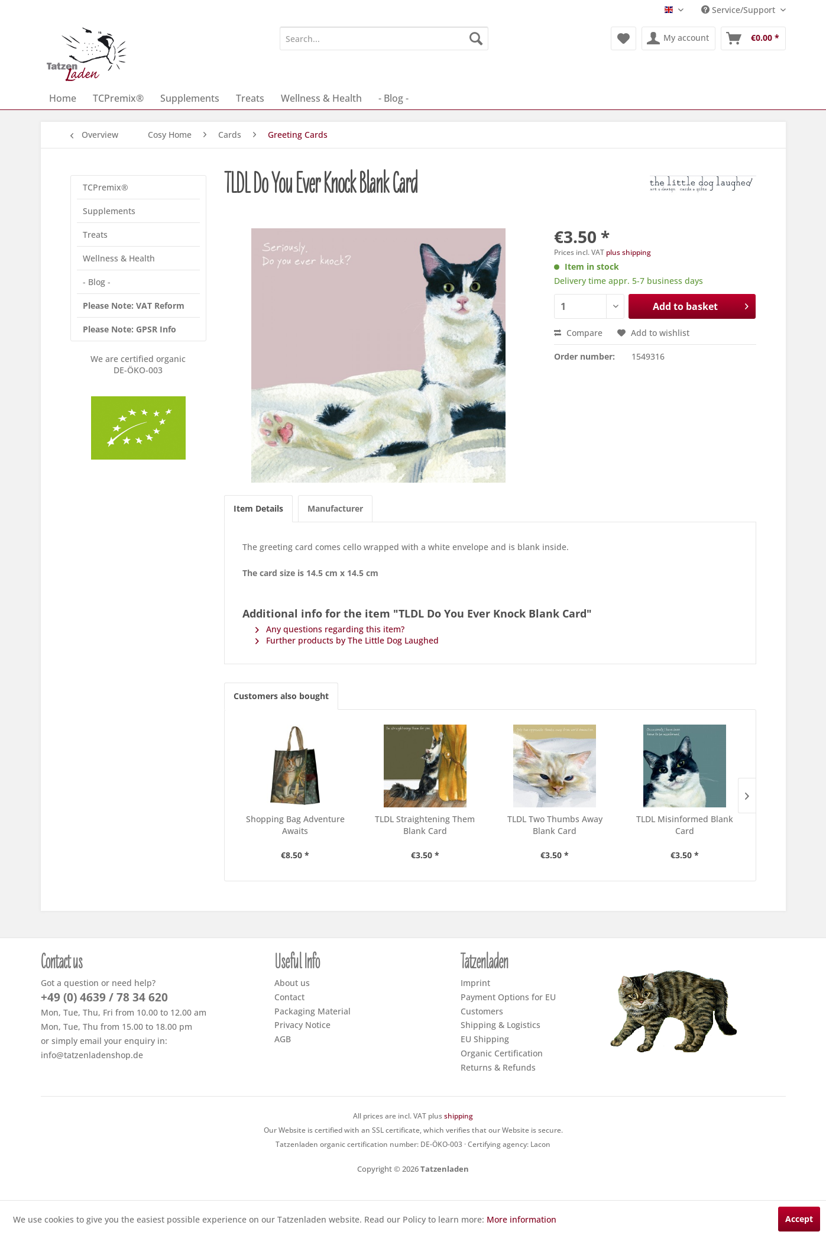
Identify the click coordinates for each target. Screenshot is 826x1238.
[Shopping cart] (753, 38)
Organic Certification (502, 1053)
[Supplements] (190, 98)
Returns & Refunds (498, 1067)
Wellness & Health (119, 258)
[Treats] (250, 98)
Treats (95, 234)
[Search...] (384, 38)
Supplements (109, 210)
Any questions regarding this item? (329, 629)
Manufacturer (335, 508)
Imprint (475, 982)
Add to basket (701, 305)
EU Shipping (485, 1039)
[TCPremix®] (118, 98)
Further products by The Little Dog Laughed (347, 640)
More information (521, 1219)
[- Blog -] (393, 98)
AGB (282, 1039)
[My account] (678, 38)
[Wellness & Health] (321, 98)
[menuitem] (384, 38)
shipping (458, 1116)
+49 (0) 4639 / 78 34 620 (104, 997)
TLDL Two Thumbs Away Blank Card (555, 824)
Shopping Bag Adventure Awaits (295, 824)
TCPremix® (105, 187)
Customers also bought (281, 696)
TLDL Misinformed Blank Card (684, 824)
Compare (578, 332)
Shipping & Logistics (500, 1024)
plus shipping (628, 252)
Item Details (258, 508)
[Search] (476, 38)
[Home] (63, 98)
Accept (799, 1218)
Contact (289, 997)
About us (292, 982)
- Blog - (97, 281)
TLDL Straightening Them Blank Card (425, 824)
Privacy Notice (302, 1024)
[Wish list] (623, 38)
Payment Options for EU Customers (508, 1004)
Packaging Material (312, 1011)
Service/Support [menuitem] (739, 9)
